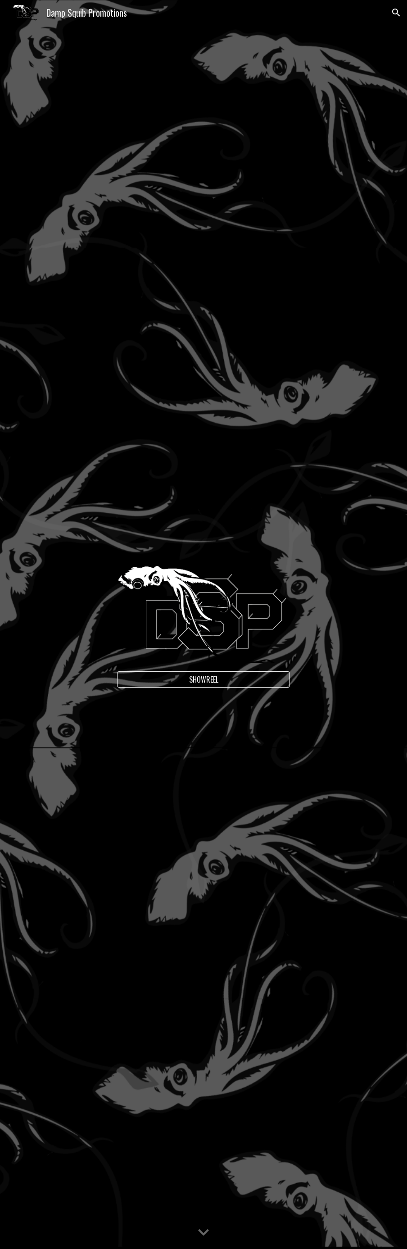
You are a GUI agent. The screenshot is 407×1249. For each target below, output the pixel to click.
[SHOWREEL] (203, 679)
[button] (396, 12)
